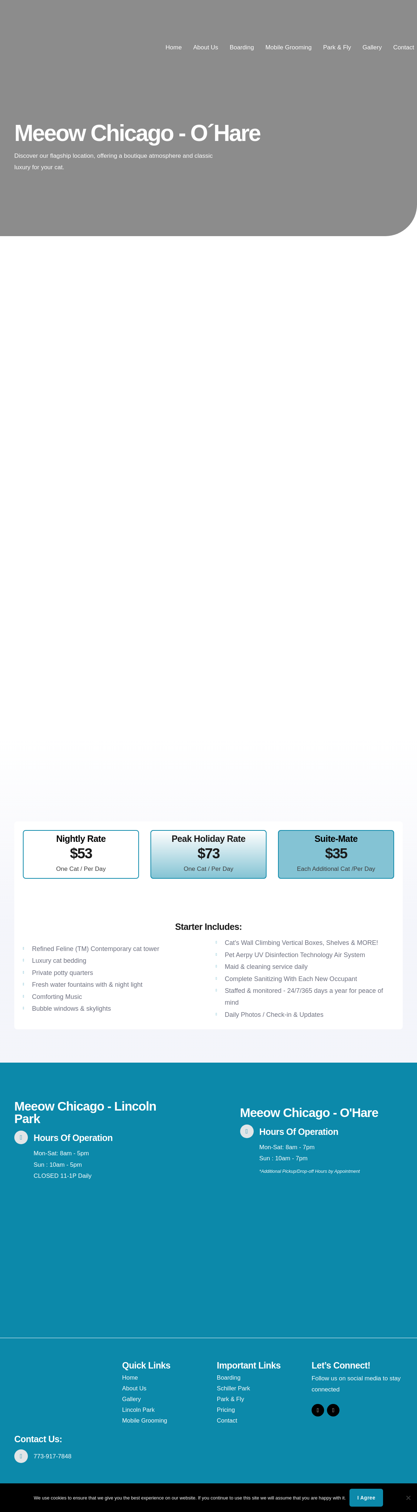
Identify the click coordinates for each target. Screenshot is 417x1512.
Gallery (372, 47)
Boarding (242, 47)
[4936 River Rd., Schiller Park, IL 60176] (321, 1240)
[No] (408, 1497)
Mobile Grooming (288, 47)
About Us (205, 47)
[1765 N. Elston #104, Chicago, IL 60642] (95, 1247)
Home (173, 47)
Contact (403, 47)
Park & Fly (337, 47)
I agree (366, 1498)
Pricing (226, 1409)
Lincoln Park (139, 1409)
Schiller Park (234, 1388)
